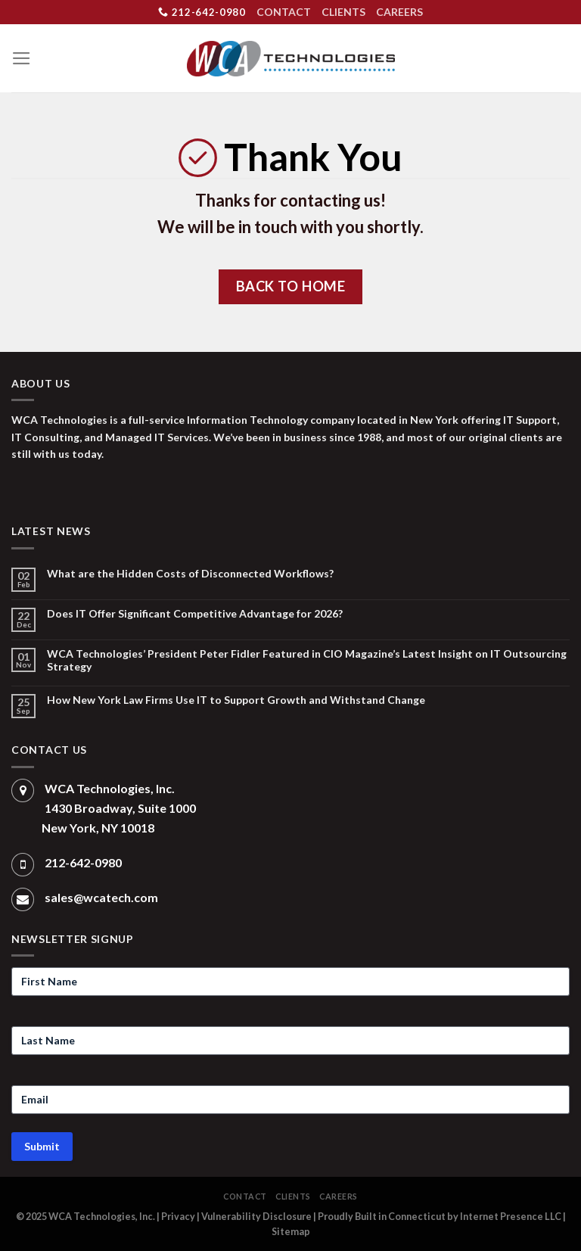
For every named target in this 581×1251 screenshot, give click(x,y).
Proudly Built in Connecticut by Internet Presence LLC (439, 1216)
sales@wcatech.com (101, 897)
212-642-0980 (201, 12)
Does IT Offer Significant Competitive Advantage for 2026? (195, 614)
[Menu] (21, 58)
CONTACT (283, 11)
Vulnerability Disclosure (256, 1216)
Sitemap (291, 1231)
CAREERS (399, 11)
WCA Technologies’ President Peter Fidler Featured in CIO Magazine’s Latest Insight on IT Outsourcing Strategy (307, 660)
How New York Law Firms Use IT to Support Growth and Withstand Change (236, 700)
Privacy (178, 1216)
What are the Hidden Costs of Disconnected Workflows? (190, 574)
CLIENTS (343, 11)
